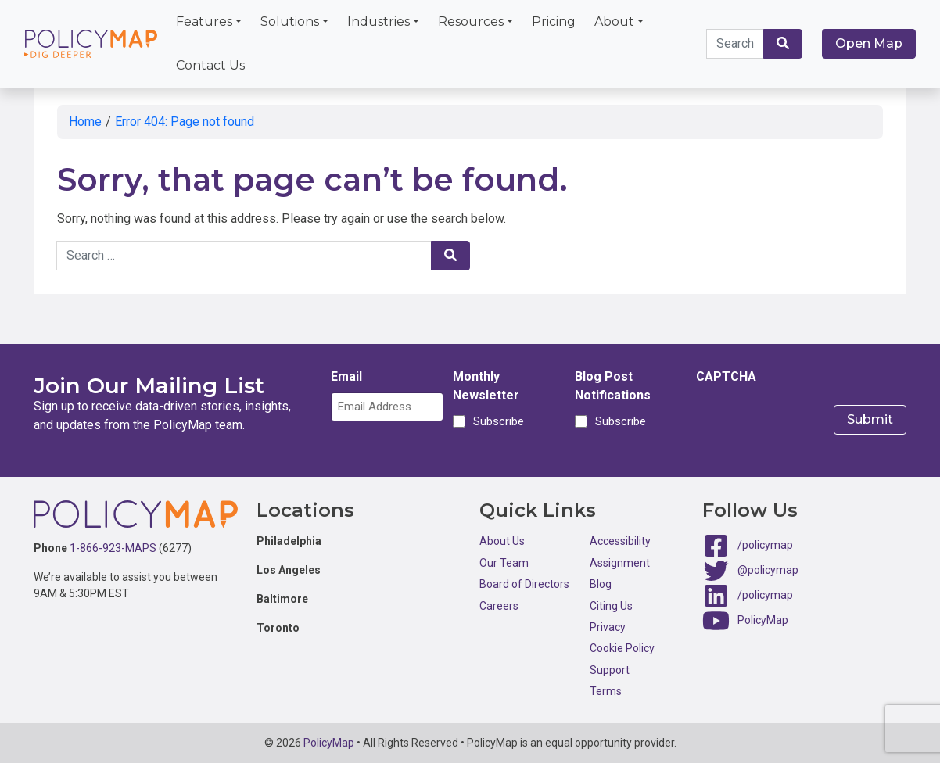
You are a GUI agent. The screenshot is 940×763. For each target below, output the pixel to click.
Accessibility (620, 541)
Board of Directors (524, 584)
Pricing (554, 21)
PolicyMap (762, 620)
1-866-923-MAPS (113, 548)
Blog (601, 584)
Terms (606, 691)
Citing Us (611, 606)
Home (85, 121)
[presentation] (815, 422)
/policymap (765, 545)
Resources (471, 21)
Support (610, 670)
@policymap (767, 570)
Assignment (620, 563)
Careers (498, 606)
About (614, 21)
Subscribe (496, 421)
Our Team (504, 563)
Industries (378, 21)
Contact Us (210, 65)
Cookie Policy (622, 648)
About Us (502, 541)
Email (346, 376)
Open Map (868, 43)
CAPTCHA (726, 376)
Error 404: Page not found (184, 121)
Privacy (608, 627)
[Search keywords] (735, 44)
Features (204, 21)
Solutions (289, 21)
